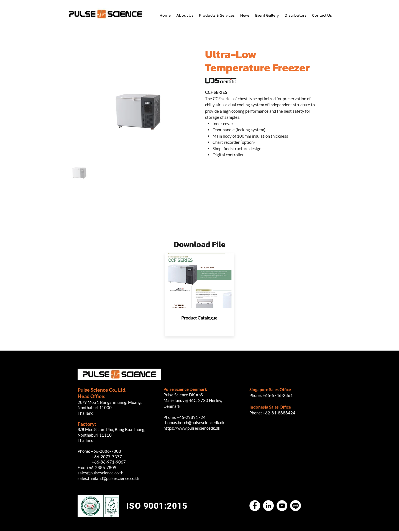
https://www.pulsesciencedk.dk (191, 428)
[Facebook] (254, 505)
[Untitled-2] (295, 505)
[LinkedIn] (268, 505)
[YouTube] (282, 505)
